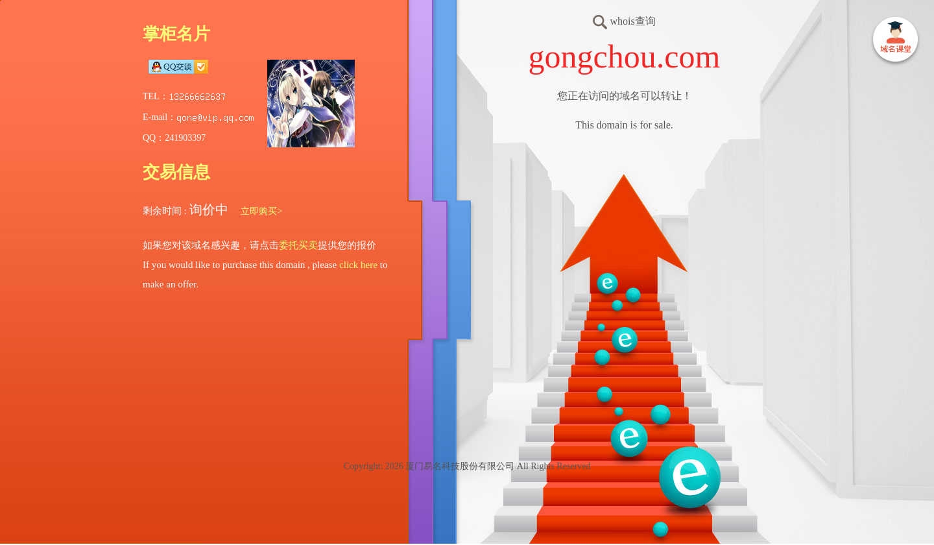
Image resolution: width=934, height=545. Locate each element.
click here (358, 265)
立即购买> (261, 211)
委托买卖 (298, 245)
